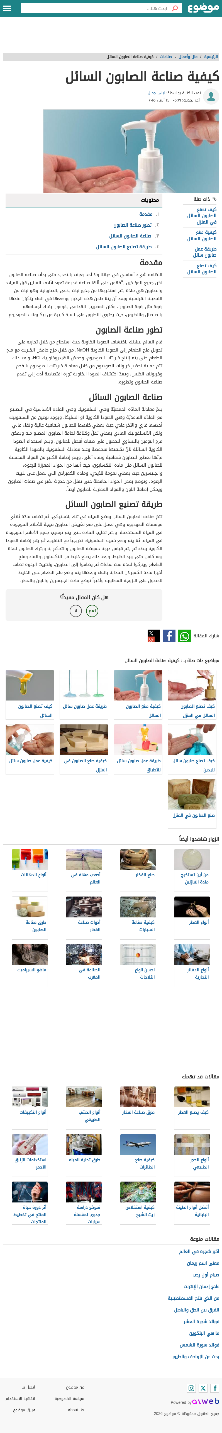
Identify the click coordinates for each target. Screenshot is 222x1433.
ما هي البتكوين (204, 1333)
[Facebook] (214, 1388)
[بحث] (174, 8)
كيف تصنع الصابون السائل (201, 268)
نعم (92, 611)
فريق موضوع (24, 1410)
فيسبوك (169, 636)
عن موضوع (75, 1387)
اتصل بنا (28, 1387)
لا (75, 611)
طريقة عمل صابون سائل (204, 252)
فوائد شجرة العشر (201, 1321)
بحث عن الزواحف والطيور (195, 1356)
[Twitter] (203, 1388)
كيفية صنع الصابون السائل (201, 235)
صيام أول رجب (205, 1275)
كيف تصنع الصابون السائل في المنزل (201, 215)
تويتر (154, 636)
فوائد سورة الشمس (199, 1345)
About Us (76, 1410)
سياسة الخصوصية (69, 1398)
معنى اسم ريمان (203, 1263)
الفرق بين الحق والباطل (196, 1310)
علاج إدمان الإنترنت (201, 1286)
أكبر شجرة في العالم (199, 1251)
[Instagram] (191, 1388)
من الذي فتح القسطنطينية (193, 1298)
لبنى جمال (156, 93)
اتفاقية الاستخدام (20, 1398)
